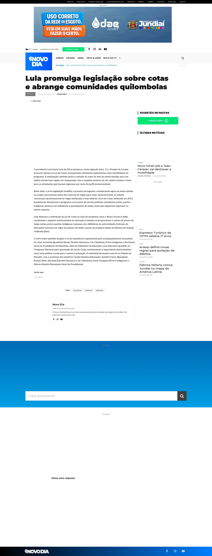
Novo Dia (37, 101)
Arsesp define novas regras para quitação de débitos (157, 250)
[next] (185, 65)
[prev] (180, 65)
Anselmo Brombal (144, 176)
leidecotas (99, 290)
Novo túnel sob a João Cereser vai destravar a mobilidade (91, 65)
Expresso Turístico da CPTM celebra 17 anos (155, 234)
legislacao (88, 290)
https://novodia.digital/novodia (63, 308)
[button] (183, 58)
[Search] (182, 396)
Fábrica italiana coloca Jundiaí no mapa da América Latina (156, 268)
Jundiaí (140, 162)
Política (30, 94)
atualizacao (78, 290)
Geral (141, 229)
